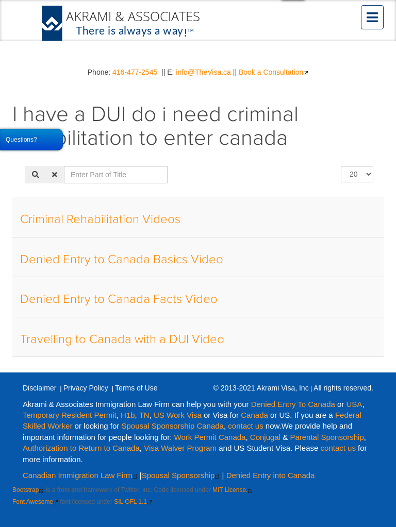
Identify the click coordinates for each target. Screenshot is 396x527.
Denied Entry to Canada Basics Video (121, 259)
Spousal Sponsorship (181, 475)
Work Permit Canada (210, 437)
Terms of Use (136, 388)
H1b (128, 415)
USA (354, 404)
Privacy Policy (85, 388)
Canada (254, 415)
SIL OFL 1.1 (133, 501)
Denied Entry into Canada (270, 475)
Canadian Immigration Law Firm (80, 475)
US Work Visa (178, 415)
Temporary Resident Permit (70, 415)
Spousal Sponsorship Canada (172, 425)
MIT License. (232, 490)
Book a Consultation (273, 72)
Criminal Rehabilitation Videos (100, 219)
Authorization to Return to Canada (81, 448)
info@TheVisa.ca (203, 72)
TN (144, 415)
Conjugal (266, 437)
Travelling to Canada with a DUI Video (122, 339)
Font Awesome (35, 501)
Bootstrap (28, 490)
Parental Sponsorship (327, 437)
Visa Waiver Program (180, 448)
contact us (245, 425)
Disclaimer (39, 388)
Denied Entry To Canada (293, 404)
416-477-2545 (134, 72)
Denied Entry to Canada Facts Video (119, 299)
